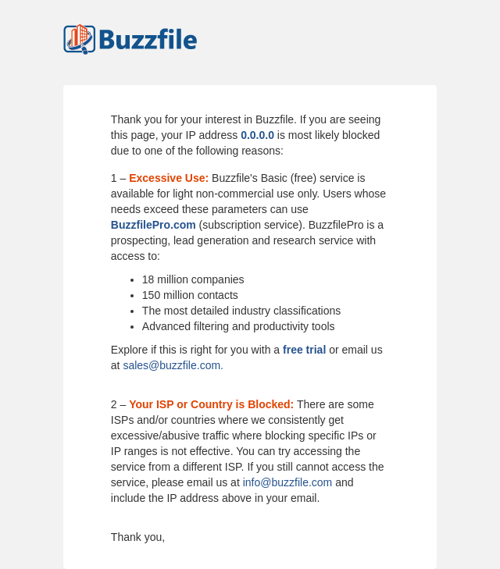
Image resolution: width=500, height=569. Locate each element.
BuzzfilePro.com (153, 225)
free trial (304, 349)
